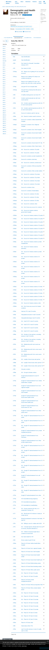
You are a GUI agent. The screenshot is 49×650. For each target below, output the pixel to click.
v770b (14, 385)
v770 (14, 375)
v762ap (15, 177)
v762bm (15, 256)
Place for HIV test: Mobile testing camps (31, 563)
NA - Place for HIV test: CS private (29, 593)
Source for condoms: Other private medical (31, 171)
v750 (14, 63)
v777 (14, 513)
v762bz (15, 306)
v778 (14, 523)
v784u (14, 616)
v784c (14, 551)
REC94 (4, 102)
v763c (14, 318)
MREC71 (4, 127)
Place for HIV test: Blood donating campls (31, 566)
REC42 (4, 79)
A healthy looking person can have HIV (30, 94)
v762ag (14, 146)
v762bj (14, 241)
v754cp (15, 76)
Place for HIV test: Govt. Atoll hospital (30, 551)
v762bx (15, 303)
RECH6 (4, 58)
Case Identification (25, 56)
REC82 (4, 98)
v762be (15, 225)
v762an (15, 171)
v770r (14, 465)
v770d (14, 395)
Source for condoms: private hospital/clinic (31, 156)
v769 (14, 369)
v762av (14, 197)
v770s (14, 470)
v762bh (15, 235)
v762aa (14, 119)
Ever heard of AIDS (26, 68)
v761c (14, 108)
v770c (14, 390)
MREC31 (4, 117)
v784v (14, 619)
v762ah (15, 149)
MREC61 (4, 125)
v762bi (14, 238)
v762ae (14, 138)
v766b (14, 339)
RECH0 (4, 46)
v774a (14, 498)
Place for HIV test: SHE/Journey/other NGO (32, 584)
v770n (14, 445)
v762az (14, 207)
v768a (14, 359)
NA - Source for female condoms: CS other (32, 286)
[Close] (47, 641)
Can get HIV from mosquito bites (29, 86)
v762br (14, 281)
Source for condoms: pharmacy (29, 159)
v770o (14, 450)
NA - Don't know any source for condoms (31, 207)
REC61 (4, 87)
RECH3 (4, 52)
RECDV (4, 104)
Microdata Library (8, 2)
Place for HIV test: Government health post (31, 559)
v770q (14, 460)
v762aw (15, 200)
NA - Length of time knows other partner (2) (32, 365)
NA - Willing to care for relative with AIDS (31, 523)
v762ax (14, 203)
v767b (14, 349)
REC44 (4, 83)
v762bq (15, 276)
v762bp (15, 271)
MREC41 (4, 121)
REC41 (4, 77)
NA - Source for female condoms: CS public (32, 215)
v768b (14, 362)
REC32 (4, 75)
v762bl (14, 251)
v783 (14, 540)
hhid (14, 56)
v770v (14, 485)
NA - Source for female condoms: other (31, 303)
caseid (14, 60)
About (22, 1)
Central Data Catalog (10, 6)
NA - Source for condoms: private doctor (31, 162)
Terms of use (40, 2)
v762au (15, 194)
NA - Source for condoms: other (29, 203)
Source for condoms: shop (27, 187)
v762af (14, 143)
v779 (14, 526)
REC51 (4, 85)
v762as (14, 187)
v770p (14, 455)
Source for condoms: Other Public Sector (31, 146)
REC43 (4, 81)
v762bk (15, 246)
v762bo (15, 266)
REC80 (4, 94)
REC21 (4, 69)
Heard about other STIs (27, 625)
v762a (14, 116)
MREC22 (4, 114)
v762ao (15, 174)
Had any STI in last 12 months (28, 311)
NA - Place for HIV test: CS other (29, 612)
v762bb (15, 215)
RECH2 (4, 50)
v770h (14, 415)
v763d (14, 321)
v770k (14, 430)
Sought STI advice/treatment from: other (31, 495)
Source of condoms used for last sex (30, 113)
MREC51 (4, 123)
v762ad (14, 133)
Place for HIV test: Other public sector (30, 569)
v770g (14, 410)
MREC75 (4, 129)
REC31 (4, 73)
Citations (34, 1)
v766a (14, 334)
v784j (14, 576)
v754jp (14, 86)
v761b (14, 103)
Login (45, 2)
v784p (14, 599)
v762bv (15, 296)
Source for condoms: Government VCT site (31, 143)
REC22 (4, 71)
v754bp (15, 71)
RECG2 (4, 108)
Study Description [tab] (8, 37)
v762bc (15, 218)
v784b (14, 548)
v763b (14, 314)
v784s (14, 609)
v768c (14, 365)
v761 (14, 98)
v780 (14, 531)
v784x (14, 622)
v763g (14, 331)
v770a (14, 380)
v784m (14, 588)
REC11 (4, 67)
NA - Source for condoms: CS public (30, 149)
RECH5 (4, 56)
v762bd (15, 222)
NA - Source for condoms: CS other (30, 194)
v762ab (15, 124)
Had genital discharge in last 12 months (30, 318)
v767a (14, 344)
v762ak (14, 159)
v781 (14, 536)
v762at (14, 190)
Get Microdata (27, 15)
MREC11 (4, 112)
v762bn (15, 261)
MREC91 (4, 133)
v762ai (14, 152)
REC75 (4, 92)
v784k (14, 579)
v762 (14, 113)
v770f (14, 405)
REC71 (4, 89)
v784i (14, 573)
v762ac (14, 129)
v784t (14, 612)
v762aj (14, 156)
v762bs (14, 286)
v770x (14, 495)
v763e (14, 324)
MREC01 (4, 110)
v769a (14, 372)
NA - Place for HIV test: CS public (29, 573)
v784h (14, 569)
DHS (15, 6)
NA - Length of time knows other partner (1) (32, 362)
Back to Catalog (7, 639)
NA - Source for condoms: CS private (30, 174)
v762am (15, 166)
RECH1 (4, 48)
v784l (14, 584)
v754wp (15, 89)
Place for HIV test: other (27, 622)
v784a (14, 543)
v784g (14, 566)
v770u (14, 480)
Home (3, 6)
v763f (14, 327)
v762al (14, 162)
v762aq (14, 180)
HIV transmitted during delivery (28, 502)
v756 (14, 94)
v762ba (15, 210)
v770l (14, 435)
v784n (14, 593)
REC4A (4, 65)
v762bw (15, 299)
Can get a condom (25, 369)
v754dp (15, 81)
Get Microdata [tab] (37, 37)
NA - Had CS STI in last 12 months (29, 321)
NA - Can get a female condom (28, 372)
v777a (14, 518)
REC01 (4, 62)
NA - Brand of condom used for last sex (31, 116)
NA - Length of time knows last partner (30, 359)
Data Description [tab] (18, 37)
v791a (14, 629)
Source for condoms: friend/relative (30, 190)
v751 (14, 68)
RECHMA (4, 60)
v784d (14, 555)
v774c (14, 505)
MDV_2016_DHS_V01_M (21, 6)
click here (24, 646)
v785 (14, 625)
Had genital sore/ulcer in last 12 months (30, 314)
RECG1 (4, 106)
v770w (14, 490)
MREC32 (4, 119)
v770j (14, 425)
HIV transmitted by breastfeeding (29, 505)
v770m (14, 440)
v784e (14, 559)
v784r (14, 606)
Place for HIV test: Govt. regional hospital (31, 548)
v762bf (14, 228)
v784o (14, 596)
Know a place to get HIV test (28, 540)
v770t (14, 475)
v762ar (14, 184)
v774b (14, 502)
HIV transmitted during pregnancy (29, 498)
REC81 (4, 96)
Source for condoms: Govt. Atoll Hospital (31, 129)
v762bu (15, 293)
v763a (14, 311)
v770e (14, 400)
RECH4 (4, 54)
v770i (14, 420)
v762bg (15, 232)
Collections (27, 1)
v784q (14, 602)
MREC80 (4, 131)
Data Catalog (17, 2)
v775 (14, 508)
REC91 (4, 100)
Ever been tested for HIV (27, 536)
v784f (14, 563)
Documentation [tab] (27, 37)
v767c (14, 354)
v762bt (14, 289)
